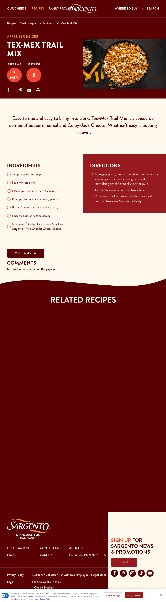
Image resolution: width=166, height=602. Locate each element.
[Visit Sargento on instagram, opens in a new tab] (132, 572)
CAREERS (46, 555)
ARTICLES (76, 548)
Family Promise (61, 8)
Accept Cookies (134, 595)
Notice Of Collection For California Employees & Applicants (69, 575)
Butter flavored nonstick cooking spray (35, 207)
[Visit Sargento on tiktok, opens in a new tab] (141, 572)
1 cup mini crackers (23, 182)
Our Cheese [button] (17, 8)
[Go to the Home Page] (83, 8)
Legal (10, 582)
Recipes (11, 23)
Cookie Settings (113, 595)
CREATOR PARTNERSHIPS (87, 555)
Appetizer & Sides (41, 23)
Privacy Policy (15, 575)
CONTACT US (49, 548)
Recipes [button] (37, 8)
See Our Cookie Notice (46, 582)
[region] (83, 595)
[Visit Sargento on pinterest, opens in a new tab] (123, 572)
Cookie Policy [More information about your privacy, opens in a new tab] (45, 599)
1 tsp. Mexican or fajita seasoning (31, 216)
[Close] (161, 595)
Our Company (18, 548)
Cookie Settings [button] (44, 587)
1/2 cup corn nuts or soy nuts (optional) (35, 199)
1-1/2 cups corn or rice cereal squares (34, 191)
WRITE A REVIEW (25, 253)
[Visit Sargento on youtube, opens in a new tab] (150, 572)
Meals (23, 23)
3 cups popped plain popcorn (29, 174)
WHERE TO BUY (126, 8)
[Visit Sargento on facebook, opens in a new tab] (114, 572)
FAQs (11, 555)
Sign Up (124, 562)
